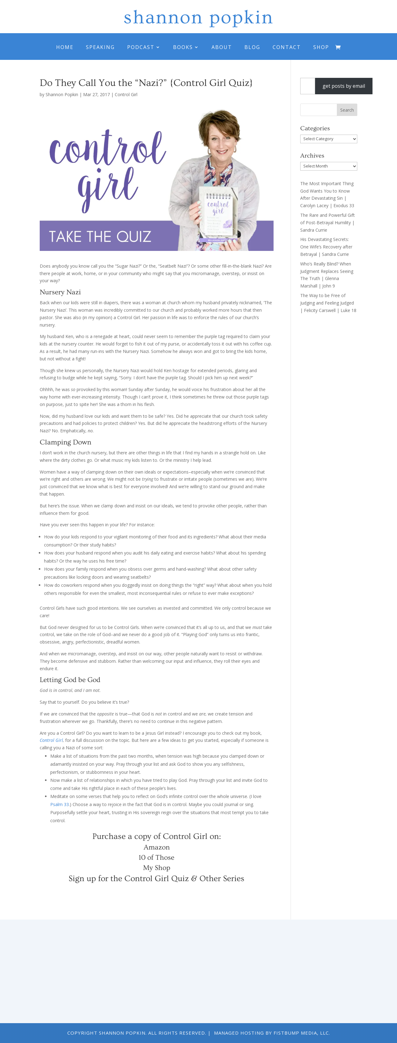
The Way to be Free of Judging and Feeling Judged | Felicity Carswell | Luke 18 (328, 302)
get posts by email (344, 85)
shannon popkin (198, 17)
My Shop (156, 868)
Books (183, 47)
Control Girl (126, 94)
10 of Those (156, 858)
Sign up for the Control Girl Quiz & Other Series (156, 878)
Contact (287, 47)
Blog (252, 47)
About (222, 47)
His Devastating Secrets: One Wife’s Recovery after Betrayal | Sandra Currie (326, 246)
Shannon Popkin (62, 94)
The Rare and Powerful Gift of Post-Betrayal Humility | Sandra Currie (327, 222)
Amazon (157, 847)
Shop (321, 47)
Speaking (100, 47)
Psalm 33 (59, 804)
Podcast (140, 47)
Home (65, 47)
